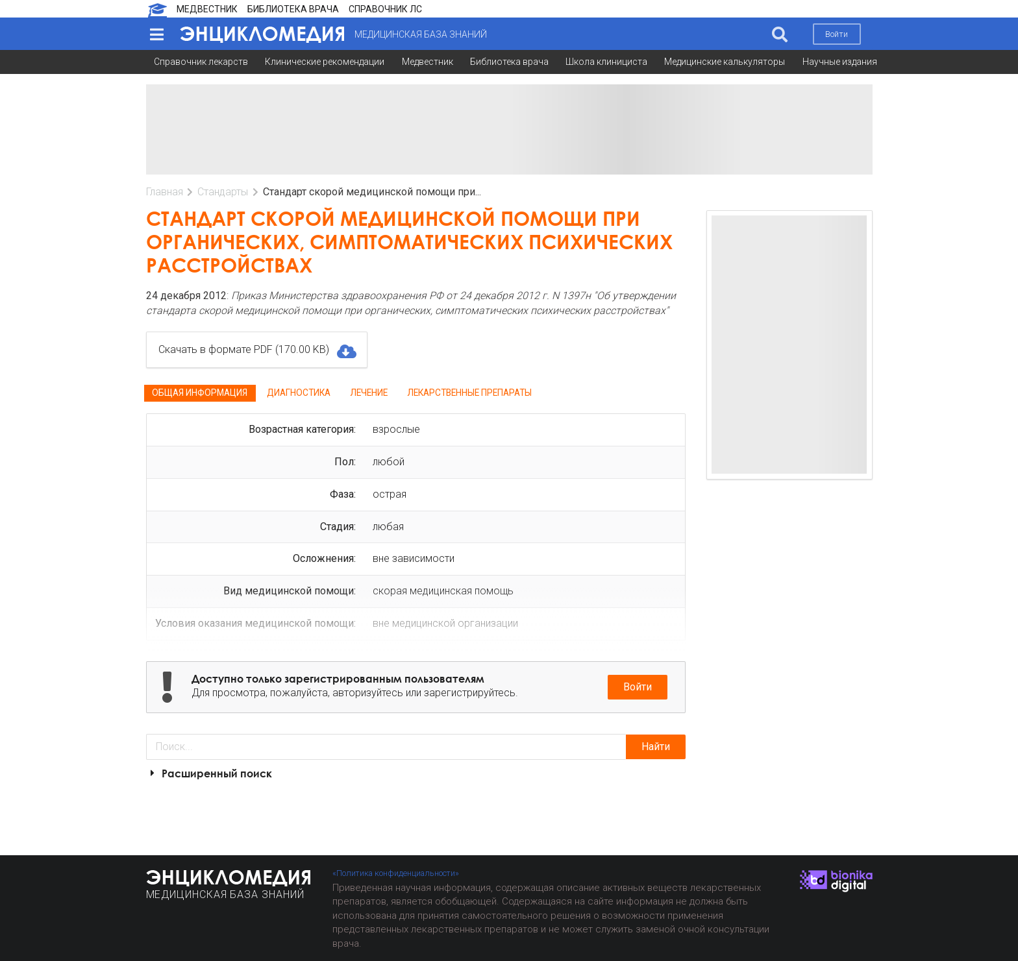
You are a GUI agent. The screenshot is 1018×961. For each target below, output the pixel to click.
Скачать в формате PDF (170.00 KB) (256, 350)
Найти (655, 746)
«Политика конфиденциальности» (395, 873)
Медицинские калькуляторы (724, 61)
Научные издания (839, 61)
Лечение (369, 392)
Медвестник (427, 61)
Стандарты (222, 192)
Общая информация (199, 392)
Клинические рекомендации (324, 61)
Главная (164, 192)
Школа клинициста (606, 61)
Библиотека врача (509, 61)
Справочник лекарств (201, 61)
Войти (836, 34)
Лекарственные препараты (469, 392)
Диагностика (298, 392)
